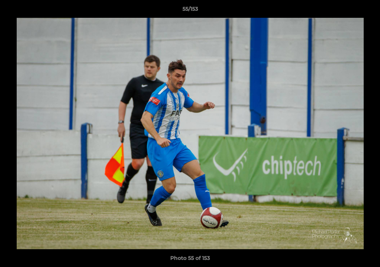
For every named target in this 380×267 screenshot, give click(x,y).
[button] (366, 10)
